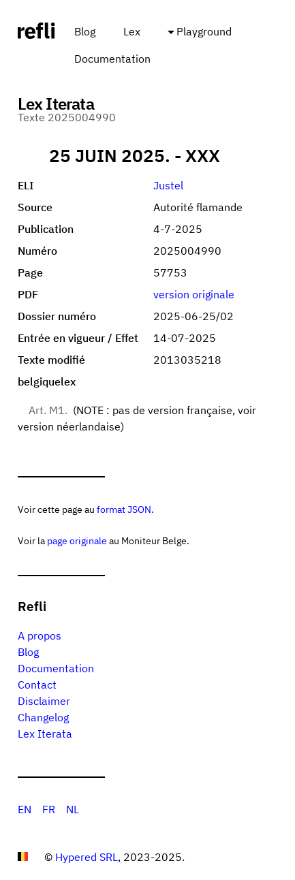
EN (24, 809)
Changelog (43, 717)
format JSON (124, 509)
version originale (193, 294)
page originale (77, 540)
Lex (131, 31)
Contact (37, 684)
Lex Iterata (45, 733)
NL (72, 809)
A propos (39, 635)
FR (48, 809)
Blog (84, 31)
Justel (168, 185)
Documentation (112, 58)
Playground (204, 31)
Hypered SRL (86, 857)
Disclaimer (44, 701)
